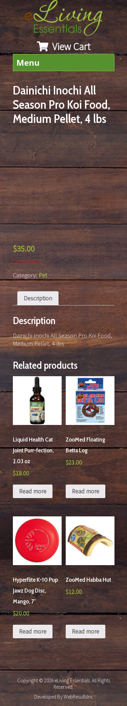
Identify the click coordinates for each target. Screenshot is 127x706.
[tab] (38, 298)
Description (38, 298)
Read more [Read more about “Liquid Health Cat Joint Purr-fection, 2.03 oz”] (32, 491)
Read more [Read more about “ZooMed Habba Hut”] (85, 631)
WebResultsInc (78, 696)
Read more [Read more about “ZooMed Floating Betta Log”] (85, 491)
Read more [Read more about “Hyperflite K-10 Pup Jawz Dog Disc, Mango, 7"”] (32, 631)
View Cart (63, 46)
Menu (28, 62)
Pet (43, 275)
